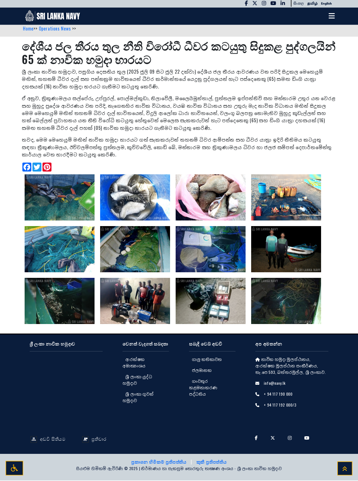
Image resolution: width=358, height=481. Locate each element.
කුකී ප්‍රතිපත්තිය (211, 462)
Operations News (55, 28)
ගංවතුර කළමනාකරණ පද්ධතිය (203, 387)
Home (28, 28)
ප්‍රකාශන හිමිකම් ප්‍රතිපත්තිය (159, 462)
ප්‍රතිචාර (94, 439)
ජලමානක (202, 370)
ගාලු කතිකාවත (207, 359)
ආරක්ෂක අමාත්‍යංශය (134, 362)
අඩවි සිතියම (48, 439)
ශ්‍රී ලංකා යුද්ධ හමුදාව (137, 380)
